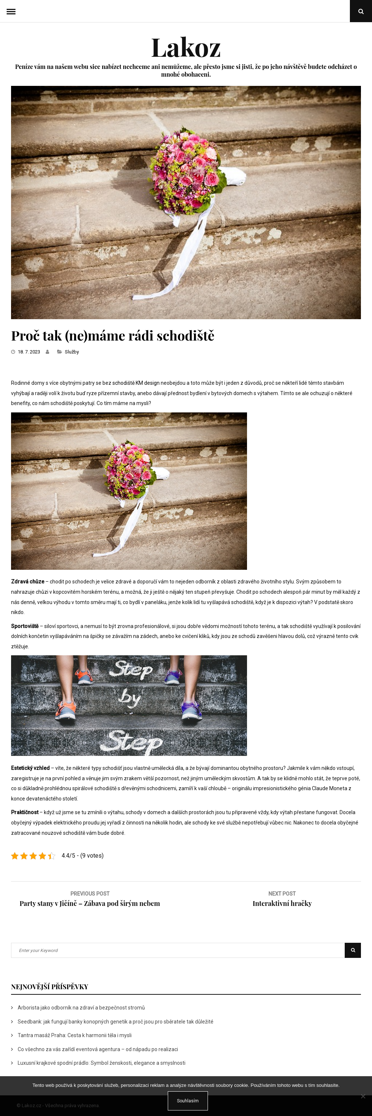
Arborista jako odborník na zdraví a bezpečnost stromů (81, 1008)
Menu (11, 11)
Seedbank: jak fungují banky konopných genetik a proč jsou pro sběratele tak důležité (115, 1022)
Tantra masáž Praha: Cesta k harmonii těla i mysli (75, 1035)
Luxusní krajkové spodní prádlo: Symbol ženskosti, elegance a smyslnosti (101, 1063)
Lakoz (186, 46)
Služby (72, 352)
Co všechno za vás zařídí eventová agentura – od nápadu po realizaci (98, 1049)
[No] (362, 1096)
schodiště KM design (136, 383)
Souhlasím (188, 1100)
